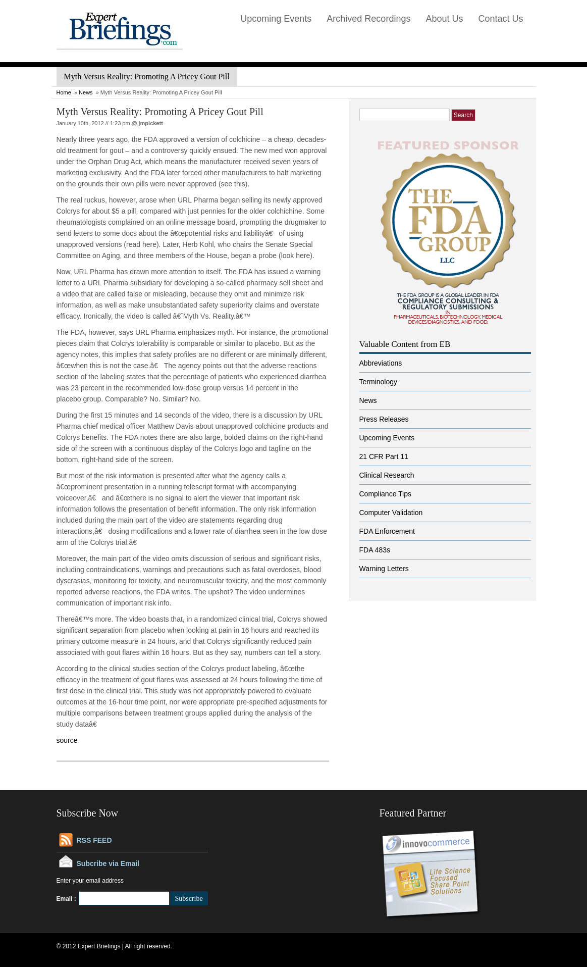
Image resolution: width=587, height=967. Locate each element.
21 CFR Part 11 (383, 456)
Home (64, 92)
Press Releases (384, 419)
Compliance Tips (385, 494)
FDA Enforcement (387, 531)
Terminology (378, 382)
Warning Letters (384, 569)
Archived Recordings (368, 19)
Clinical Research (386, 475)
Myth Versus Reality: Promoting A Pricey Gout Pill (160, 111)
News (86, 92)
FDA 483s (374, 550)
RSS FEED (94, 840)
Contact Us (500, 19)
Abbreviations (380, 363)
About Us (444, 19)
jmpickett (151, 123)
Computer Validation (391, 512)
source (67, 740)
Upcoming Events (275, 19)
